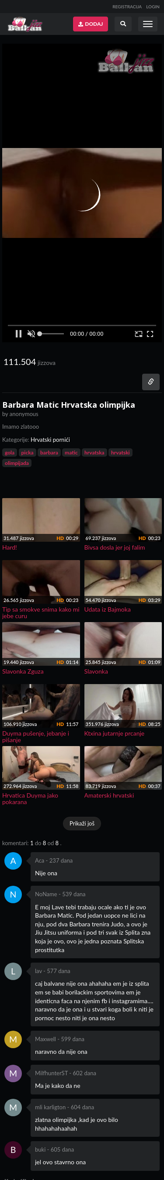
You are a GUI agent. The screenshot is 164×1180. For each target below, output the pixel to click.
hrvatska (94, 452)
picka (27, 452)
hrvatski (120, 452)
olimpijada (17, 463)
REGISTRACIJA (127, 6)
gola (9, 452)
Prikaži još (82, 823)
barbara (49, 452)
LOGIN (153, 6)
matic (71, 452)
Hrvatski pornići (50, 439)
